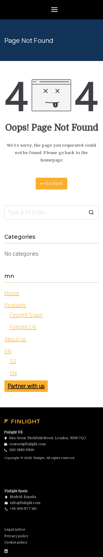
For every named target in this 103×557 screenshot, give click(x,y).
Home (12, 293)
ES (13, 361)
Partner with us (26, 386)
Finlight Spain (26, 315)
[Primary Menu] (54, 9)
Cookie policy (15, 542)
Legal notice (14, 529)
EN (7, 351)
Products (15, 305)
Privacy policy (16, 536)
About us (15, 339)
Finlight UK (23, 327)
